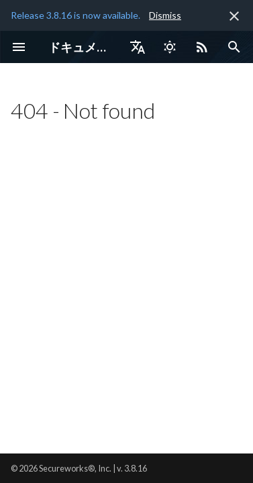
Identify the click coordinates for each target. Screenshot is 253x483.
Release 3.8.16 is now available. (75, 15)
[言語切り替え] (137, 47)
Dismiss (165, 15)
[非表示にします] (234, 16)
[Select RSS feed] (202, 47)
